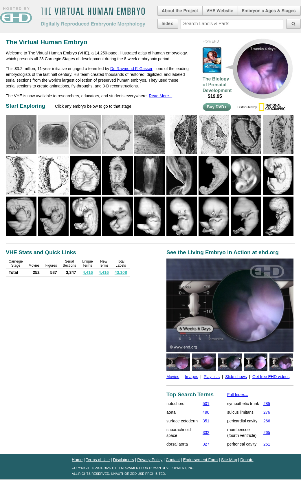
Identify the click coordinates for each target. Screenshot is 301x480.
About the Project (179, 11)
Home (77, 459)
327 (206, 444)
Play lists (212, 376)
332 (206, 432)
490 (206, 412)
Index (167, 24)
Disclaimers (123, 459)
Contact (173, 459)
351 (206, 421)
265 (266, 432)
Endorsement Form (200, 459)
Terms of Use (98, 459)
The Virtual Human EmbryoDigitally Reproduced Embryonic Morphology (93, 17)
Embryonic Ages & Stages (269, 11)
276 (266, 412)
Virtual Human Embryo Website (220, 11)
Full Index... (237, 394)
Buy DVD (217, 107)
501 (206, 403)
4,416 (88, 272)
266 (266, 421)
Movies (172, 376)
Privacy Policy (149, 459)
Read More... (160, 96)
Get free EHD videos (270, 376)
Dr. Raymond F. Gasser (131, 68)
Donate (246, 459)
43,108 (121, 272)
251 (266, 444)
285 (266, 403)
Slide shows (236, 376)
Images (191, 376)
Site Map (229, 459)
